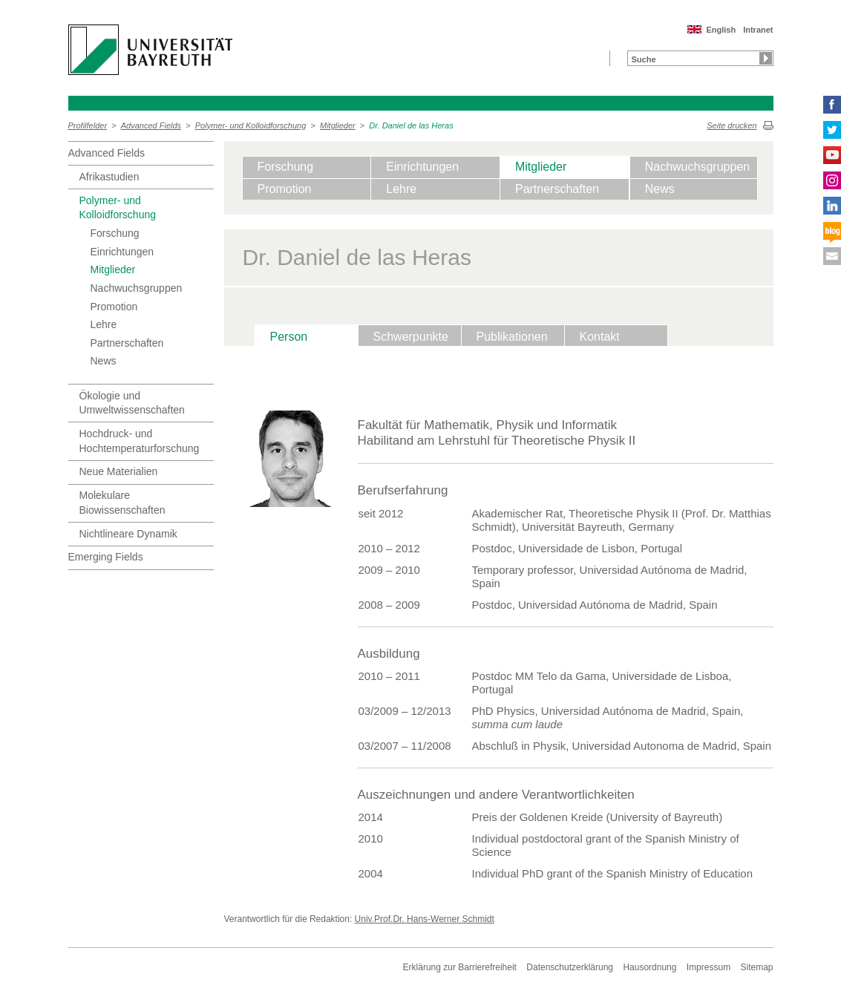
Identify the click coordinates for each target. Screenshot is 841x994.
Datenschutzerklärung (569, 967)
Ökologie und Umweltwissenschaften (132, 403)
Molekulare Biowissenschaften (122, 502)
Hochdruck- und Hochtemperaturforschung (139, 441)
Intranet (758, 29)
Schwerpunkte (410, 336)
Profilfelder (88, 125)
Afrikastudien (109, 177)
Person (289, 336)
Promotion (114, 307)
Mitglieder (338, 125)
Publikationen (512, 336)
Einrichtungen (122, 252)
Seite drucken (731, 125)
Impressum (708, 967)
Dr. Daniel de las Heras (411, 125)
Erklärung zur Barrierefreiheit (460, 967)
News (104, 361)
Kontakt (600, 336)
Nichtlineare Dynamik (128, 534)
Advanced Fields (151, 125)
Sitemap (756, 967)
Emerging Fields (105, 557)
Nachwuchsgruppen (137, 288)
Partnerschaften (127, 343)
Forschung (115, 233)
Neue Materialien (118, 471)
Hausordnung (649, 967)
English (721, 29)
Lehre (104, 324)
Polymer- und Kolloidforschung (251, 125)
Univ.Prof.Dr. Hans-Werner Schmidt (424, 919)
